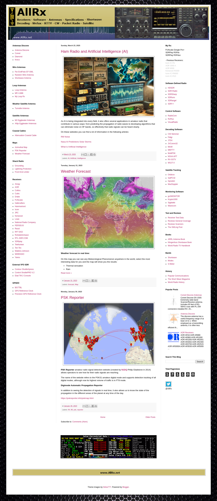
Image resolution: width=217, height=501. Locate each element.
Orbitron (171, 175)
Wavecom (172, 206)
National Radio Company (25, 222)
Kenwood (19, 216)
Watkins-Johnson (22, 251)
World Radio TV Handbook (179, 246)
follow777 (107, 487)
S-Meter (171, 264)
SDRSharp (172, 94)
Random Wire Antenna (24, 75)
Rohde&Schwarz (22, 235)
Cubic (17, 193)
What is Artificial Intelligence (73, 147)
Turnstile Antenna (22, 108)
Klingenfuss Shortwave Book (180, 242)
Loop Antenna (20, 90)
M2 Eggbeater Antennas (25, 120)
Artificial (73, 158)
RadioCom (172, 116)
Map (76, 284)
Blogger (125, 487)
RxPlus (171, 119)
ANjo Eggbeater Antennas (25, 123)
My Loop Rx (20, 96)
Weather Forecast (76, 171)
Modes (170, 261)
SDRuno (171, 97)
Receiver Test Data (176, 218)
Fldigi (170, 137)
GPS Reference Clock (24, 291)
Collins (17, 190)
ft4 (69, 410)
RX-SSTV (172, 159)
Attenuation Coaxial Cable (26, 135)
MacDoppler (173, 184)
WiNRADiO (19, 254)
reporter (80, 410)
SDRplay (18, 241)
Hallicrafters (20, 203)
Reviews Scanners (175, 224)
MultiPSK (171, 153)
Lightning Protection (23, 169)
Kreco (17, 60)
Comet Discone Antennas (191, 295)
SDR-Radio (172, 91)
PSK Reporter (72, 297)
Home (102, 417)
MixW (170, 147)
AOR (17, 187)
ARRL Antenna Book (176, 239)
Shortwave (172, 257)
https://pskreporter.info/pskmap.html (77, 398)
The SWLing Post (175, 227)
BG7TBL (18, 287)
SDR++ (171, 104)
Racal (17, 229)
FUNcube (19, 200)
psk (75, 410)
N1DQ (124, 370)
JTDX (170, 140)
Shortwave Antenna (23, 78)
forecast (71, 284)
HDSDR (171, 88)
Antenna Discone (22, 50)
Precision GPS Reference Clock (28, 294)
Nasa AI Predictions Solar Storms (76, 142)
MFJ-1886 (19, 93)
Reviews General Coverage (179, 221)
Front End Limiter (22, 172)
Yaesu (17, 257)
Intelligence (81, 158)
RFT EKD (19, 232)
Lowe (17, 219)
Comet (17, 53)
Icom (17, 209)
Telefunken (19, 244)
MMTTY (171, 150)
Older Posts (150, 417)
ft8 (72, 410)
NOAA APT (172, 156)
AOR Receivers (187, 332)
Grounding (19, 166)
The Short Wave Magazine (179, 279)
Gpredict (171, 181)
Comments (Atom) (79, 422)
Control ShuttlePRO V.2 (25, 272)
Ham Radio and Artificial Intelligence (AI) (94, 51)
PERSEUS (19, 225)
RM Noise (65, 137)
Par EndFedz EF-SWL (24, 72)
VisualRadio (173, 122)
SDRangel (172, 100)
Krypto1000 (172, 199)
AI (68, 158)
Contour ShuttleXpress (24, 269)
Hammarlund (20, 206)
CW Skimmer (173, 134)
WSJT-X (171, 163)
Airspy (17, 184)
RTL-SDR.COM (21, 238)
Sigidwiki (171, 203)
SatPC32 (171, 178)
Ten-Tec (18, 248)
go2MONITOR (174, 196)
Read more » (66, 273)
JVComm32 (173, 143)
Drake (17, 197)
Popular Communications (178, 276)
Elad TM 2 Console (23, 276)
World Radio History (176, 282)
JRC (16, 213)
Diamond (18, 57)
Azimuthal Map (21, 147)
